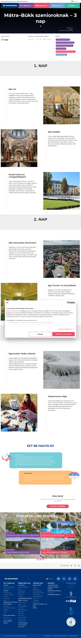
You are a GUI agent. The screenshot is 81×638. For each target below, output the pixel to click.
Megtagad (40, 334)
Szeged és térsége (22, 619)
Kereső (5, 623)
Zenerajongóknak (36, 594)
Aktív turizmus (8, 604)
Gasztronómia (7, 617)
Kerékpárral (6, 609)
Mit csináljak (26, 5)
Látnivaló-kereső (23, 623)
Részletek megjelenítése (65, 329)
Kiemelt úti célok (22, 600)
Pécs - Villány (21, 607)
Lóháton (5, 611)
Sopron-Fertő (21, 611)
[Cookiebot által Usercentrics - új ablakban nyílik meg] (68, 303)
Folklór (5, 600)
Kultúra (6, 590)
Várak (19, 589)
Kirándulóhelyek (21, 590)
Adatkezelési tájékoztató (60, 635)
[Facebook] (64, 578)
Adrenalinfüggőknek (37, 590)
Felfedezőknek (36, 602)
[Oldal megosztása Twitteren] (74, 566)
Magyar (74, 1)
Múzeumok (20, 594)
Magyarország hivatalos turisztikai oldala (14, 1)
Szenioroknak (36, 600)
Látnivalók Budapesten (23, 587)
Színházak (6, 596)
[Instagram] (75, 578)
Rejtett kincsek (21, 592)
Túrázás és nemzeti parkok (9, 607)
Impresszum (47, 635)
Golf (4, 613)
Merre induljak (41, 5)
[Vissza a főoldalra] (10, 5)
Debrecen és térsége (22, 609)
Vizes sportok (6, 606)
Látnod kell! (21, 585)
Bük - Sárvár (20, 613)
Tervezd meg (57, 5)
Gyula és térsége (21, 621)
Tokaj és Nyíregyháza (22, 606)
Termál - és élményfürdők (9, 587)
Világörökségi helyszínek (25, 598)
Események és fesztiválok (10, 602)
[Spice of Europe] (71, 601)
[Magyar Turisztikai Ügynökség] (71, 594)
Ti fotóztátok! (22, 624)
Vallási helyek (6, 598)
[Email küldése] (79, 566)
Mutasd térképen (57, 506)
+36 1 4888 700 (71, 588)
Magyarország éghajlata (54, 590)
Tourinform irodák (53, 585)
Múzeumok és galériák (8, 594)
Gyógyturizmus (7, 589)
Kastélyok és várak (7, 592)
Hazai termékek (8, 621)
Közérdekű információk (54, 594)
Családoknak (35, 589)
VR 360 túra (21, 626)
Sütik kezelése (73, 635)
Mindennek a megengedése (63, 334)
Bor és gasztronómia (9, 615)
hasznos (72, 5)
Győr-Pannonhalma (22, 617)
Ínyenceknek (35, 598)
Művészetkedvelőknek (37, 596)
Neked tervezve (37, 585)
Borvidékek (20, 596)
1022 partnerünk (15, 311)
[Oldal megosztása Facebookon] (71, 566)
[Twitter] (69, 578)
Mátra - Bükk (21, 615)
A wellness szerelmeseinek (38, 592)
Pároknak (35, 587)
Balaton (20, 604)
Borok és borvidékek (8, 619)
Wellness (6, 585)
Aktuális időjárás (51, 592)
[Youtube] (58, 578)
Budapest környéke (22, 602)
